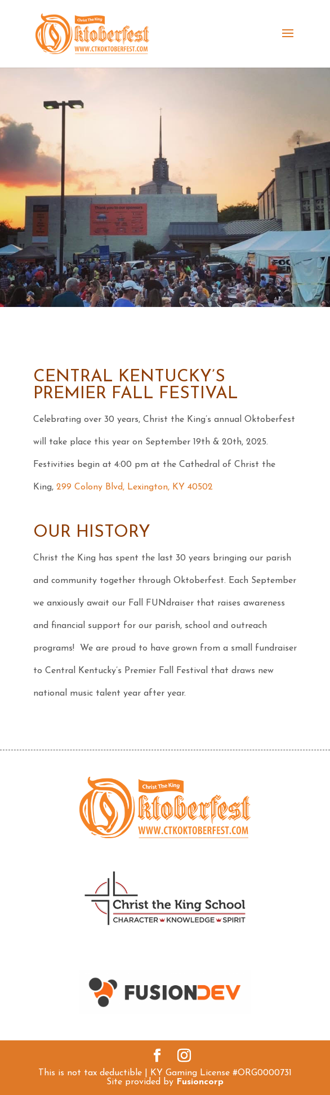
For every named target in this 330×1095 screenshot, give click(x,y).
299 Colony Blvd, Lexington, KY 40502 (134, 487)
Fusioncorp (200, 1082)
